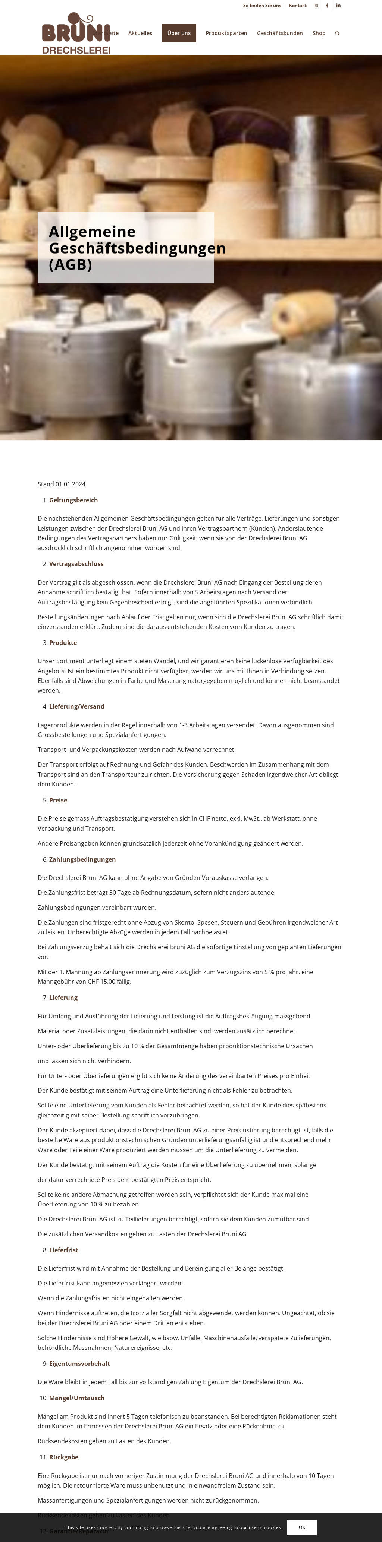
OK (302, 1527)
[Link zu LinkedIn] (338, 5)
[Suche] (337, 33)
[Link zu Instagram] (316, 5)
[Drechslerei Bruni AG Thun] (76, 33)
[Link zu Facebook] (327, 5)
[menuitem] (262, 5)
